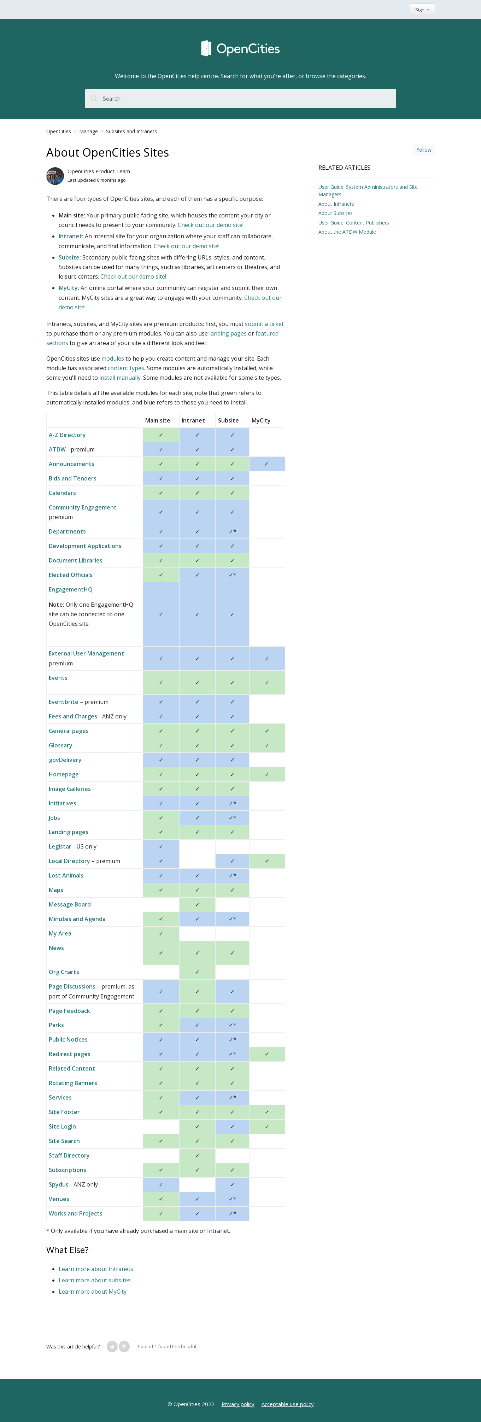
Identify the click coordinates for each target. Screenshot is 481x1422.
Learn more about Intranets (96, 1269)
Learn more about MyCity (93, 1291)
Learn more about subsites (95, 1280)
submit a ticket (264, 324)
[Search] (240, 98)
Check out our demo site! (211, 225)
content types (125, 368)
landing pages (228, 333)
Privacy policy (238, 1404)
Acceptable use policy (288, 1404)
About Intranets (336, 203)
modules (112, 358)
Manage (88, 131)
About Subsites (335, 213)
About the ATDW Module (347, 231)
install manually (119, 377)
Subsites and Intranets (131, 131)
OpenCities (58, 131)
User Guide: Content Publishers (353, 222)
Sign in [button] (422, 9)
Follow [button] (424, 149)
